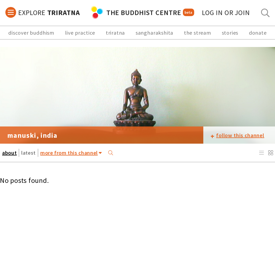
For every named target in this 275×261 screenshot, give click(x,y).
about (9, 152)
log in (226, 12)
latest (28, 152)
